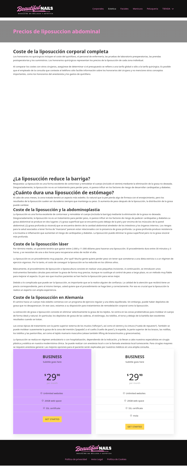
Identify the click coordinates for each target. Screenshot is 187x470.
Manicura (138, 8)
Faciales (124, 8)
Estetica (112, 8)
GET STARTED (52, 419)
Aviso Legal (97, 459)
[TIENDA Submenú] (173, 9)
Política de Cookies (116, 459)
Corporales (98, 8)
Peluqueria (152, 8)
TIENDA (166, 8)
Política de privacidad (76, 459)
